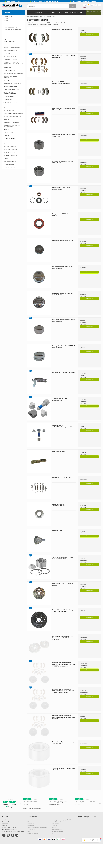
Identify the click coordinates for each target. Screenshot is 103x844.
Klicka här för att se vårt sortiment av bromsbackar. (45, 24)
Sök (72, 6)
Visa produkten (89, 34)
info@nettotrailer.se (11, 829)
